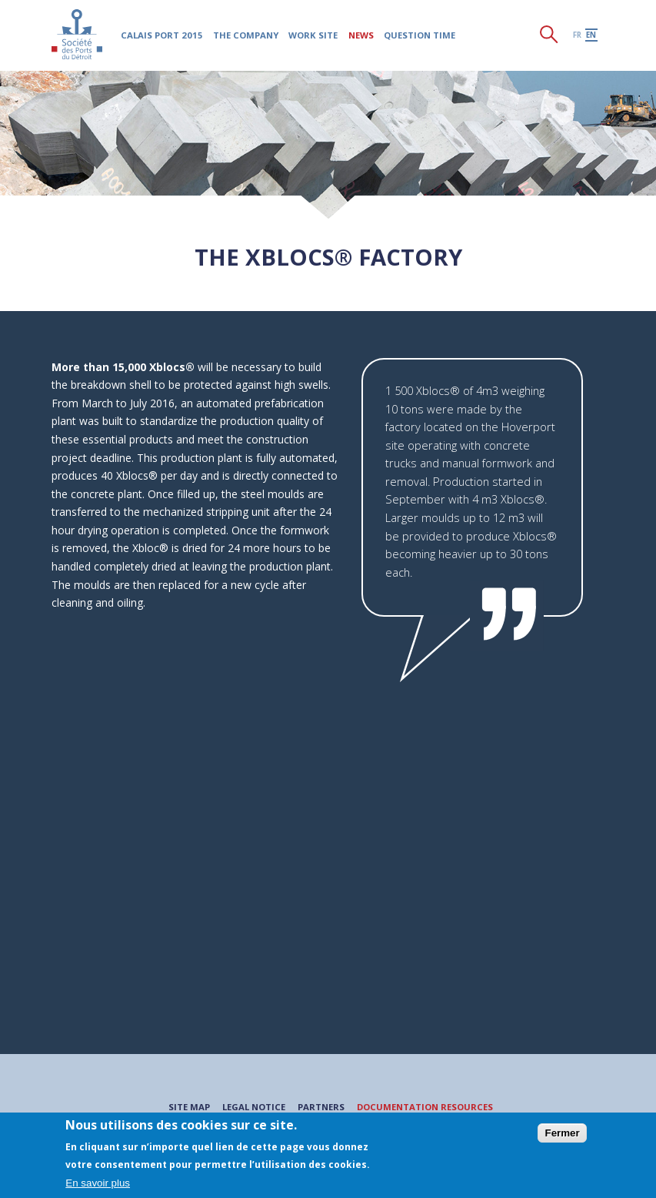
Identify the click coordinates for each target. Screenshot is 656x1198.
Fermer (561, 1133)
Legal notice (253, 1107)
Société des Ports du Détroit (77, 34)
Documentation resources (425, 1107)
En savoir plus (97, 1183)
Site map (189, 1107)
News (361, 35)
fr (577, 35)
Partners (321, 1107)
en (591, 35)
